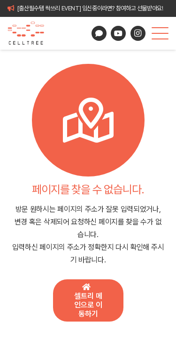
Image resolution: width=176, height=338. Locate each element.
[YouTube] (118, 33)
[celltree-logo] (30, 33)
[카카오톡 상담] (99, 33)
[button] (160, 33)
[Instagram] (137, 33)
